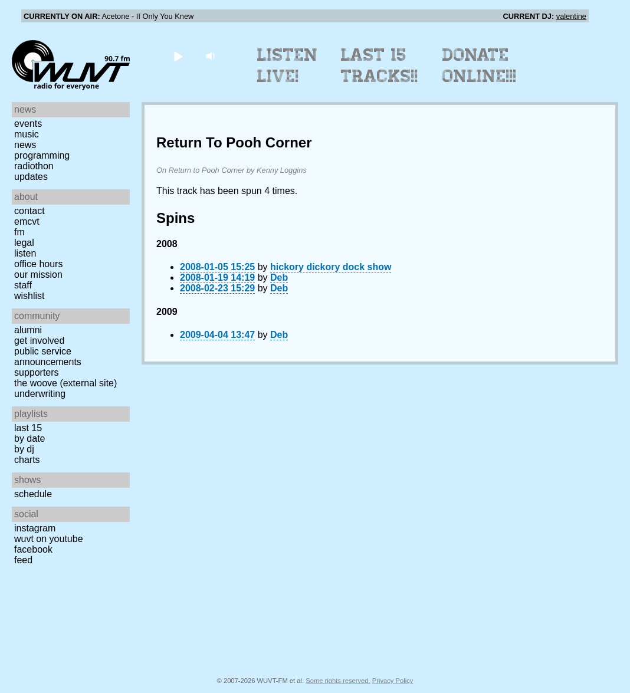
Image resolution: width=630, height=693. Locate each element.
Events (28, 124)
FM (19, 232)
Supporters (36, 372)
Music (26, 134)
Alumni (28, 330)
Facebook (33, 549)
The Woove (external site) (65, 383)
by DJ (24, 449)
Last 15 (28, 428)
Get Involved (39, 341)
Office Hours (38, 264)
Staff (23, 285)
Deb (279, 277)
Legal (24, 243)
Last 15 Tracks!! (379, 65)
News (25, 145)
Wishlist (29, 296)
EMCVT (27, 221)
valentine (571, 16)
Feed (23, 560)
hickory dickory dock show (330, 267)
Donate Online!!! (479, 65)
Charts (27, 460)
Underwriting (39, 394)
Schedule (33, 494)
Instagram (34, 528)
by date (29, 438)
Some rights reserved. (338, 680)
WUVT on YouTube (48, 539)
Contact (29, 211)
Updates (31, 177)
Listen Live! (287, 65)
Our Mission (38, 275)
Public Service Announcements (47, 356)
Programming (42, 155)
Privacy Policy (393, 680)
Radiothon (34, 166)
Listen (25, 253)
